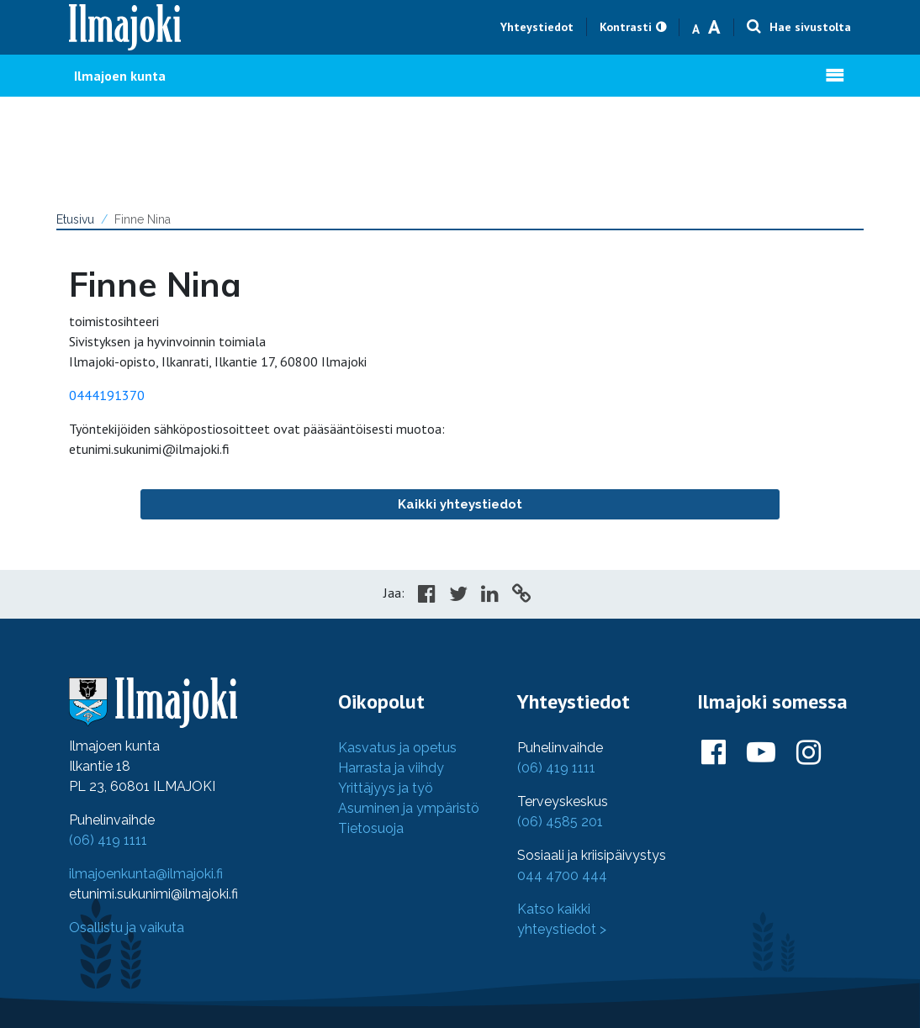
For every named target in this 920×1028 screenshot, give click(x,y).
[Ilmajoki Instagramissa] (808, 753)
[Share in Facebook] (427, 596)
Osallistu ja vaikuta (126, 928)
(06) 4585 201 (560, 822)
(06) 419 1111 (108, 840)
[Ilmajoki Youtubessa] (761, 753)
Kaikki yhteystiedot (460, 504)
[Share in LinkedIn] (490, 596)
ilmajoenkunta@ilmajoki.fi (146, 874)
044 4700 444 (562, 875)
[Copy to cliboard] (521, 596)
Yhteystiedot (537, 26)
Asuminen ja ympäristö (408, 808)
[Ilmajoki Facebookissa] (713, 753)
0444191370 (107, 395)
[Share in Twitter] (458, 596)
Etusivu (75, 219)
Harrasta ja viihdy (391, 768)
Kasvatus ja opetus (397, 748)
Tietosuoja (371, 828)
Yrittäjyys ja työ (385, 788)
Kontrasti (626, 26)
